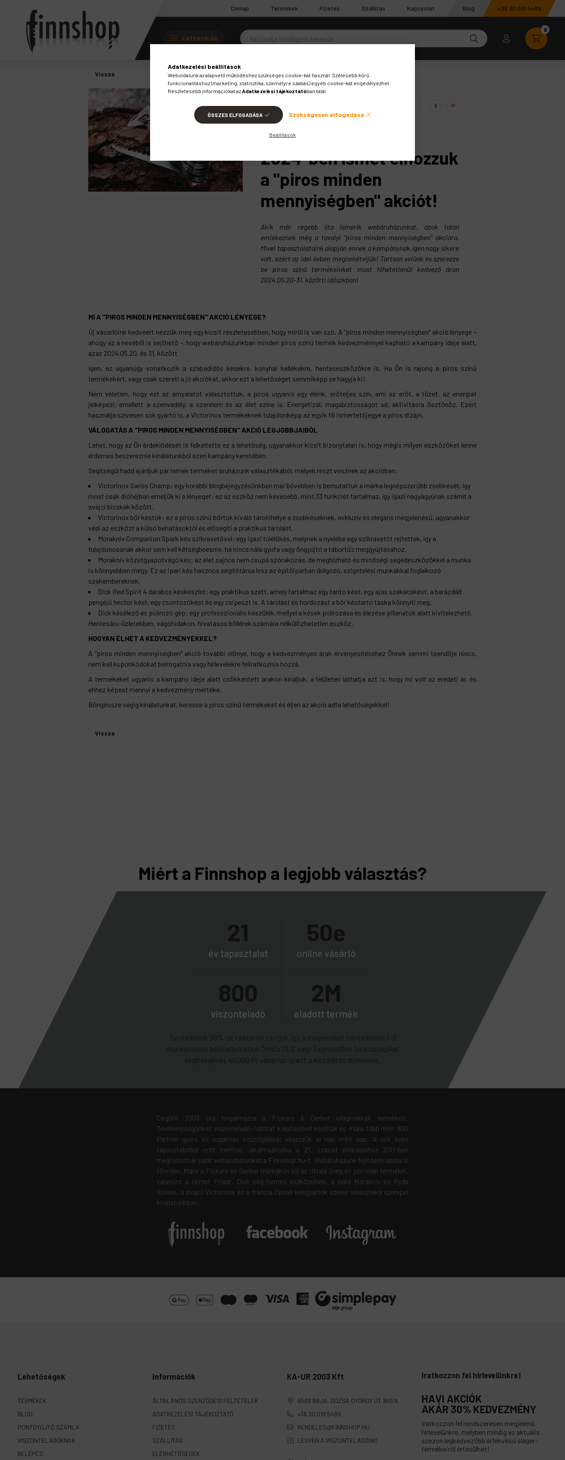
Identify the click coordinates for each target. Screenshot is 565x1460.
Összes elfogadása (235, 115)
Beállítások (282, 135)
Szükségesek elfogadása (326, 114)
